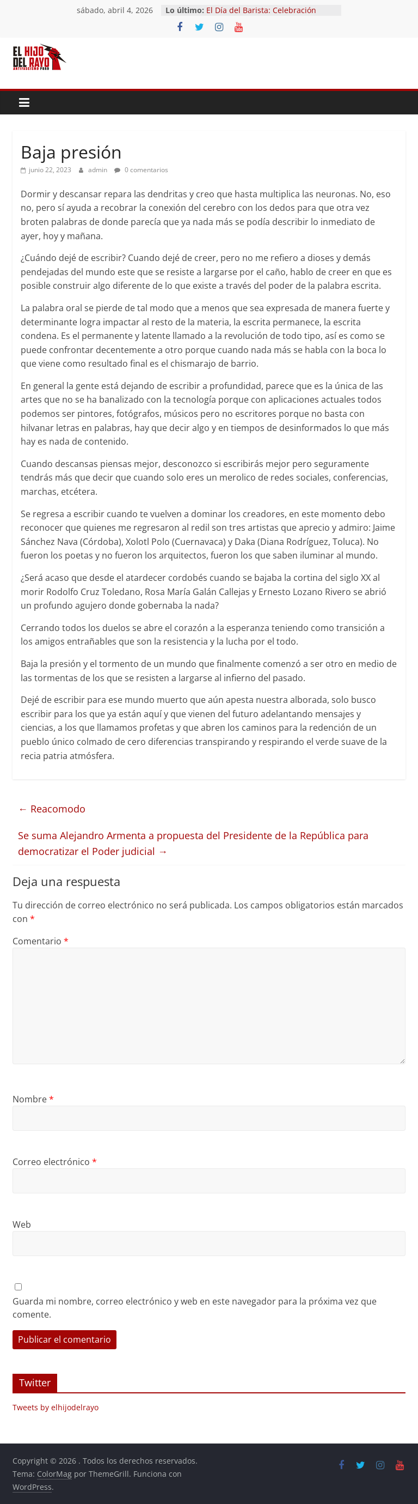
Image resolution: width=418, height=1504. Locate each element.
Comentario (41, 941)
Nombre (33, 1099)
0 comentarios (141, 169)
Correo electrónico (55, 1162)
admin (98, 169)
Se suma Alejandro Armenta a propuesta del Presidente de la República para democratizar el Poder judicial (193, 843)
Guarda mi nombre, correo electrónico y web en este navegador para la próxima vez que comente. (195, 1307)
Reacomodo (57, 808)
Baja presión (71, 151)
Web (22, 1224)
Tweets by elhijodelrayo (56, 1407)
